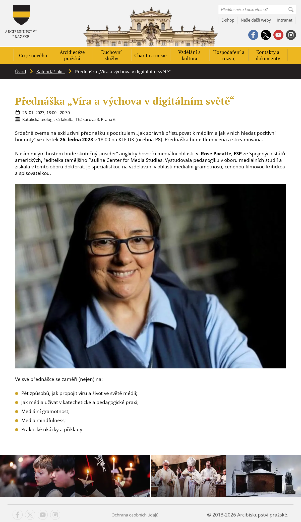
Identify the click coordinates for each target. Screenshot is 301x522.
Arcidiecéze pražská (72, 55)
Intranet (284, 20)
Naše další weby (256, 20)
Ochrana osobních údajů (134, 515)
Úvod (20, 72)
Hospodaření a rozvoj (229, 55)
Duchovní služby (111, 55)
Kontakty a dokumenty (268, 55)
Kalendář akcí (50, 72)
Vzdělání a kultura (189, 55)
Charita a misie (150, 55)
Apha (21, 21)
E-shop (227, 20)
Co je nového (33, 55)
